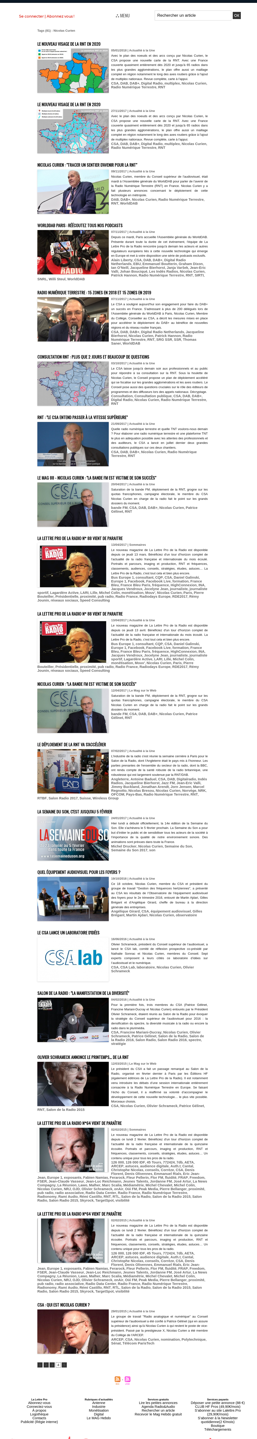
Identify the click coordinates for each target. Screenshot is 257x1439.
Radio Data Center (144, 1174)
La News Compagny (132, 1167)
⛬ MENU (123, 15)
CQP (153, 579)
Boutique (218, 1391)
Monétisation (98, 1383)
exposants (183, 1160)
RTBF (98, 790)
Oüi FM (185, 1171)
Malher (181, 1167)
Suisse (136, 790)
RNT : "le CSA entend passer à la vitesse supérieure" (102, 413)
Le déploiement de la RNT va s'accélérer (87, 735)
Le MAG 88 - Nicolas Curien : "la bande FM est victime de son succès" (122, 473)
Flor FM (91, 1164)
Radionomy (60, 1178)
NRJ (129, 1171)
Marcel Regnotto (185, 782)
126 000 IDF (132, 1149)
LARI (51, 589)
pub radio (60, 593)
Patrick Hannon (167, 276)
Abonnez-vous (39, 1377)
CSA (114, 88)
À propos (39, 1383)
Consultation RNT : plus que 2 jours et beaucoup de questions (115, 352)
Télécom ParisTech (125, 1318)
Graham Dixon (153, 269)
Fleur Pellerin (74, 1164)
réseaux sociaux (167, 593)
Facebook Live (138, 582)
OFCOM (187, 786)
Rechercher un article (158, 1383)
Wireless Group (154, 790)
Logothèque (39, 1386)
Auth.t (155, 1153)
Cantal (166, 1153)
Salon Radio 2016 (152, 1031)
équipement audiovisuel (163, 902)
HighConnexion (74, 586)
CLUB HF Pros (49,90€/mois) (218, 1380)
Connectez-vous (39, 1380)
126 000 (116, 1149)
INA (90, 586)
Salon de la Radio (165, 1027)
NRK (176, 786)
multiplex (165, 88)
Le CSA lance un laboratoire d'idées (82, 923)
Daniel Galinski (178, 579)
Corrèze (131, 1156)
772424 (162, 1149)
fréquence (54, 586)
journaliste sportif (177, 586)
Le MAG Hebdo (99, 1389)
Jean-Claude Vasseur (160, 1164)
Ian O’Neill (173, 269)
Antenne (99, 1377)
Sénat (200, 1314)
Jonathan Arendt (139, 782)
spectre (172, 1031)
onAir (174, 1171)
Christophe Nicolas (187, 1153)
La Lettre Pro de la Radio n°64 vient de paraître (98, 1109)
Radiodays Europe (103, 593)
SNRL (74, 279)
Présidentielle (185, 589)
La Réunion (156, 1167)
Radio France (78, 593)
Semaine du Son (170, 837)
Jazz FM (162, 779)
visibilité (102, 1181)
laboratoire (142, 958)
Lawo (171, 1167)
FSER (139, 1164)
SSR (152, 339)
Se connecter (31, 16)
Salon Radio (129, 1031)
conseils (117, 1156)
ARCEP (191, 1149)
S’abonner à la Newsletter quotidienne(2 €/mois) (217, 1387)
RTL (121, 1178)
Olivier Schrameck (188, 958)
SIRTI (64, 279)
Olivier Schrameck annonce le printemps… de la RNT (103, 1044)
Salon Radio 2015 (50, 1181)
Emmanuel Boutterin (126, 269)
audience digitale (136, 1153)
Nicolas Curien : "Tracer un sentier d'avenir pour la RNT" (108, 164)
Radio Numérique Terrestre (173, 200)
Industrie (99, 1380)
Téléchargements (218, 1394)
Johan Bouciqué (182, 272)
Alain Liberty (120, 265)
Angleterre (119, 775)
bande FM (118, 504)
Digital (99, 1386)
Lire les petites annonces (158, 1377)
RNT (146, 91)
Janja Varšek (136, 272)
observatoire (164, 906)
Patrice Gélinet (188, 504)
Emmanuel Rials (123, 1160)
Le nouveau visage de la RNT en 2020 (82, 43)
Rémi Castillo (99, 1178)
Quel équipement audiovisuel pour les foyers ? (96, 862)
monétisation (94, 589)
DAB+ (132, 88)
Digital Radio (147, 88)
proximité (44, 593)
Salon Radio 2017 (116, 790)
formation (158, 582)
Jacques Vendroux (108, 586)
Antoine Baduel (139, 775)
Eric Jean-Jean (148, 1160)
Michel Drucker (122, 837)
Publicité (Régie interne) (39, 1391)
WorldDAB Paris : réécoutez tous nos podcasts (96, 225)
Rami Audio (79, 1178)
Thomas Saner (168, 339)
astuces (117, 1153)
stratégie (185, 1031)
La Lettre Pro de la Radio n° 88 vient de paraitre (98, 534)
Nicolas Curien (185, 88)
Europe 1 (197, 579)
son (129, 841)
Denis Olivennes (180, 1156)
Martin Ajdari (120, 906)
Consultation (120, 397)
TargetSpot (87, 1181)
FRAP (115, 1164)
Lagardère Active (191, 651)
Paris (144, 589)
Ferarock (56, 1164)
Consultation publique (148, 397)
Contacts (39, 1389)
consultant (140, 579)
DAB (122, 88)
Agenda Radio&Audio (158, 1380)
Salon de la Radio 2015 (54, 1097)
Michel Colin (74, 589)
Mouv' (110, 589)
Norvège (165, 786)
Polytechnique (183, 1314)
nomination (163, 1314)
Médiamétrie (46, 1171)
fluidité (104, 1164)
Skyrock (71, 1181)
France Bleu (175, 582)
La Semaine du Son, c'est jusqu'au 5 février (90, 802)
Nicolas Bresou (122, 786)
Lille (60, 589)
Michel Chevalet (68, 1171)
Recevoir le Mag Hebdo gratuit (158, 1386)
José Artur (108, 1167)
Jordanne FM (89, 1167)
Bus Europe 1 (121, 579)
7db (171, 1149)
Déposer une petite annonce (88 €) (218, 1377)
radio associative (117, 1174)
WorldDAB (119, 203)
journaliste (155, 586)
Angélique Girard (123, 902)
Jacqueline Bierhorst (138, 779)
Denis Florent (157, 1156)
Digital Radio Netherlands (177, 265)
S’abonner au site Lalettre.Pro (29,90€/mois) (217, 1383)
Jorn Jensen (162, 782)
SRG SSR (141, 339)
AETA (180, 1149)
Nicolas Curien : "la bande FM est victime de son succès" (108, 674)
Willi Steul (87, 279)
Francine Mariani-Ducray (137, 1023)
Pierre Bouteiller (161, 589)
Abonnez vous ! (60, 16)
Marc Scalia (196, 1167)
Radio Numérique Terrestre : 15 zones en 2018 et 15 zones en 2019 (118, 291)
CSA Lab (125, 958)
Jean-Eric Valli (157, 272)
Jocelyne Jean (134, 586)
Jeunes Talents (67, 1167)
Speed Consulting (194, 593)
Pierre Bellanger (59, 1174)
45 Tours (149, 1149)
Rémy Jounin (144, 593)
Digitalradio (178, 775)
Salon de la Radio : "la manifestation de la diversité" (103, 983)
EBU (201, 265)
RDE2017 (125, 593)
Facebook (118, 582)
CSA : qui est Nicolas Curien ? (73, 1278)
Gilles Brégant (193, 902)
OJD (136, 1171)
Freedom (127, 1164)
